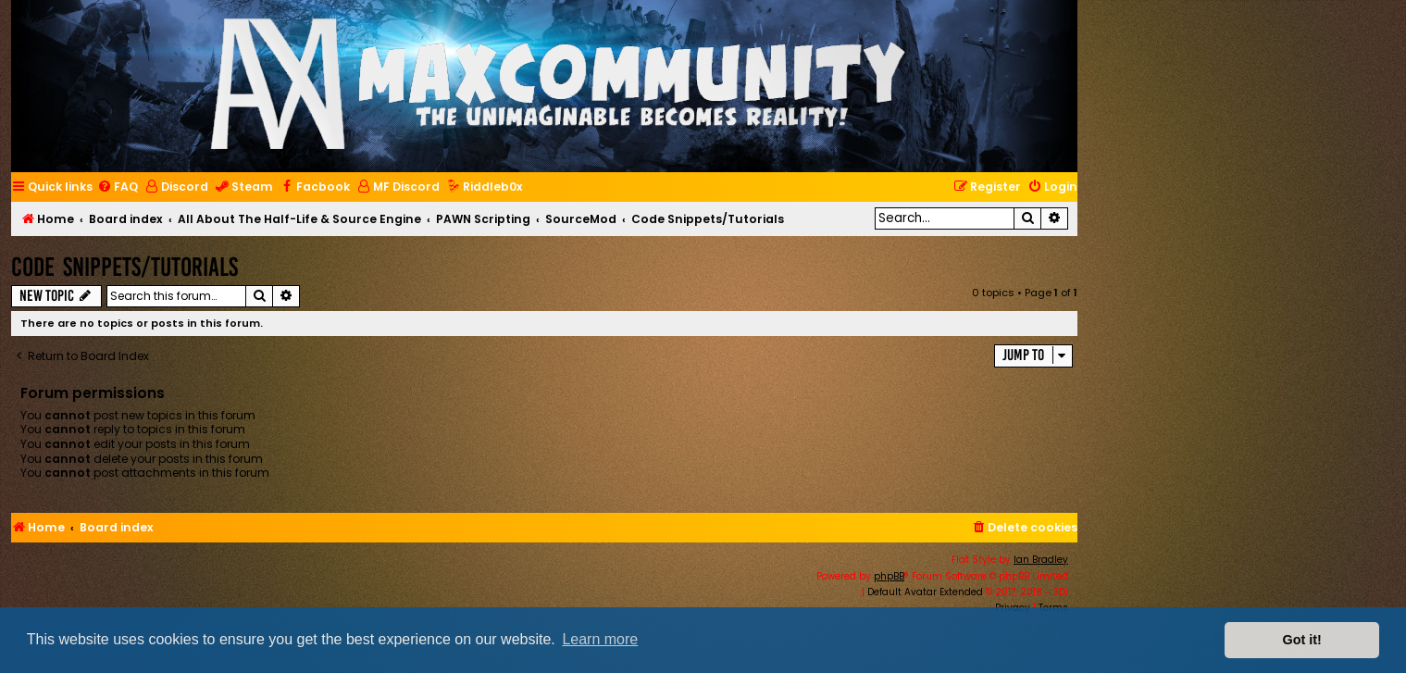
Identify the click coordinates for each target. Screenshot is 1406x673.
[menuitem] (117, 187)
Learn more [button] (600, 639)
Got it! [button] (1302, 639)
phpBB (889, 576)
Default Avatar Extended (925, 592)
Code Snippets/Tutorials (124, 267)
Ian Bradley (1041, 560)
